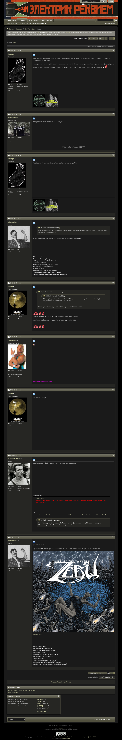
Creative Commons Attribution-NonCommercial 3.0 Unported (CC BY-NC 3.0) (75, 737)
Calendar (22, 23)
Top (113, 677)
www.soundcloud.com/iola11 (80, 515)
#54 (113, 537)
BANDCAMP (37, 635)
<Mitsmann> (40, 498)
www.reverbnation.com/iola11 (61, 515)
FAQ (16, 23)
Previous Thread (56, 682)
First (101, 38)
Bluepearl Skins (65, 738)
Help (111, 1)
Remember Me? (87, 4)
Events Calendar (46, 20)
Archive (108, 719)
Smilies (39, 701)
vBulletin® (60, 728)
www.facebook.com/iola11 (42, 514)
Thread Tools (90, 46)
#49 (113, 218)
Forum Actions (30, 23)
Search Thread (101, 46)
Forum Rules (41, 711)
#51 (113, 337)
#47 (113, 114)
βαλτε (25, 690)
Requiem (19, 29)
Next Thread (67, 682)
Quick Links (41, 23)
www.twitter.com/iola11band (100, 515)
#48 (113, 155)
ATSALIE (10, 690)
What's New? (33, 20)
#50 (113, 283)
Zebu (14, 43)
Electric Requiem (99, 719)
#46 (113, 50)
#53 (113, 455)
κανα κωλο (31, 690)
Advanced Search (109, 23)
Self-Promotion (30, 29)
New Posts (12, 20)
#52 (113, 390)
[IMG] (39, 704)
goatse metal (18, 690)
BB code (40, 699)
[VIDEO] (40, 706)
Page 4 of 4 (94, 38)
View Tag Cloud (13, 692)
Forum (22, 20)
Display (110, 46)
